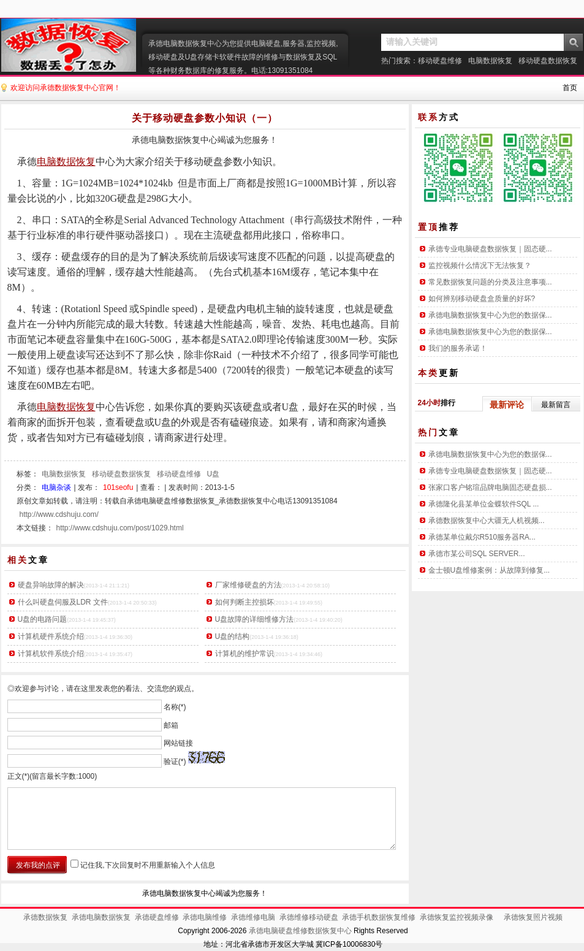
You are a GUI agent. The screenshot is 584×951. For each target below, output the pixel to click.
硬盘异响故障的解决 (51, 585)
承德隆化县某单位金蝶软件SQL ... (483, 504)
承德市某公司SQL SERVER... (476, 553)
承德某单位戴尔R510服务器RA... (482, 537)
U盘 (213, 474)
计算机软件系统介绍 (51, 653)
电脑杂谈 (56, 487)
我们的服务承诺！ (457, 348)
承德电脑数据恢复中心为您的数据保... (490, 315)
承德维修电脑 (253, 917)
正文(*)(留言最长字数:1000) (52, 776)
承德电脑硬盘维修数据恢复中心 (300, 930)
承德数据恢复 (45, 917)
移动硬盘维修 (440, 60)
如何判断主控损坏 (244, 602)
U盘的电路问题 (42, 619)
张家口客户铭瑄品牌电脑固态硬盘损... (490, 487)
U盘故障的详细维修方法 (254, 619)
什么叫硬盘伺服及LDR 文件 (63, 602)
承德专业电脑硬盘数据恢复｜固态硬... (490, 249)
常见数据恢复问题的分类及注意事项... (490, 282)
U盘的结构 (232, 636)
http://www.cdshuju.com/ (59, 514)
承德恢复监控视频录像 (456, 917)
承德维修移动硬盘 (308, 917)
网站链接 (178, 743)
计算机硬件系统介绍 (51, 636)
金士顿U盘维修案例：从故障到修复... (489, 570)
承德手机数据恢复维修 (378, 917)
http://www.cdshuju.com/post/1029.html (120, 528)
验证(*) (175, 761)
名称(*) (175, 707)
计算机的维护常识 (244, 653)
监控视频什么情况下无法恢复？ (479, 265)
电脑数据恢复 (490, 60)
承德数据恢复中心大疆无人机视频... (486, 520)
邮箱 (171, 724)
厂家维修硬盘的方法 (248, 585)
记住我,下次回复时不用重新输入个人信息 (147, 865)
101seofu (118, 487)
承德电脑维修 (205, 917)
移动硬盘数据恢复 (547, 60)
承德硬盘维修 (157, 917)
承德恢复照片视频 (533, 917)
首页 (570, 87)
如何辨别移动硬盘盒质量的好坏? (482, 298)
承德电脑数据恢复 (101, 917)
